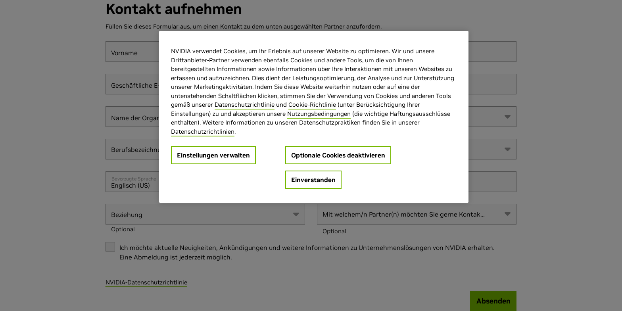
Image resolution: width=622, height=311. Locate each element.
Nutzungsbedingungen (319, 113)
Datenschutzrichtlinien (202, 131)
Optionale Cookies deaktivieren (338, 155)
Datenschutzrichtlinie (245, 104)
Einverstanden (313, 180)
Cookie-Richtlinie (312, 104)
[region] (313, 117)
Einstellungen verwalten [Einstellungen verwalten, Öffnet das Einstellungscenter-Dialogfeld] (213, 155)
